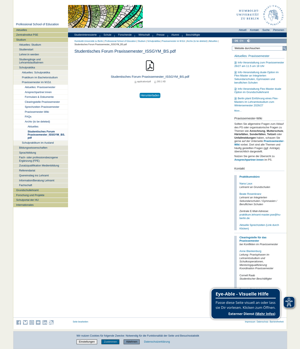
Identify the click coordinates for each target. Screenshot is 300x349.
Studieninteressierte (85, 34)
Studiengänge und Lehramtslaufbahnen (31, 61)
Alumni (175, 34)
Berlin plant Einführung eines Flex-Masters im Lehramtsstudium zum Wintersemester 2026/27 (256, 102)
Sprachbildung (27, 152)
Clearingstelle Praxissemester (42, 101)
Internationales (25, 204)
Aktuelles (21, 30)
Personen (278, 30)
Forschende (125, 34)
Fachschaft (25, 185)
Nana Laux (245, 183)
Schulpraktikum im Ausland (38, 142)
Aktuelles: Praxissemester (40, 87)
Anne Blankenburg (250, 251)
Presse (161, 34)
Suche (266, 30)
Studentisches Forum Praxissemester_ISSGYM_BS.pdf (46, 134)
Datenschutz (262, 322)
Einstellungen (87, 341)
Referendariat (27, 170)
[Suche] (285, 48)
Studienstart (26, 49)
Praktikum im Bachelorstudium (40, 77)
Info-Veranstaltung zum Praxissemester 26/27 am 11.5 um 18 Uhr (259, 64)
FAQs (28, 116)
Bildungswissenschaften (33, 147)
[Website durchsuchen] (259, 48)
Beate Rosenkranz (250, 193)
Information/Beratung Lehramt (36, 180)
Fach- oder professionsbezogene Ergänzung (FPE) (38, 159)
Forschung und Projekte (30, 195)
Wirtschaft (144, 34)
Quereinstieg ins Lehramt (34, 175)
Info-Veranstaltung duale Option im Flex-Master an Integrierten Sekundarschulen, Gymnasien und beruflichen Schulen (256, 77)
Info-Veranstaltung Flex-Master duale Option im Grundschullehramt (257, 90)
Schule (107, 34)
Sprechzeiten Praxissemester (42, 106)
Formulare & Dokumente (39, 96)
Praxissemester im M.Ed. (36, 82)
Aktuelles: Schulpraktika (36, 72)
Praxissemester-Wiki (37, 111)
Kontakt (254, 30)
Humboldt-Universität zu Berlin (88, 41)
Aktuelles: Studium (30, 44)
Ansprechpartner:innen (38, 92)
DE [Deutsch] (236, 40)
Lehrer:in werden (29, 54)
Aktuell (242, 30)
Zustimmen (110, 341)
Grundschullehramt (27, 190)
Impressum (250, 322)
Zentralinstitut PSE (27, 34)
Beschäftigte (193, 34)
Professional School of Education (37, 24)
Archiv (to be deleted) (37, 121)
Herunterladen (149, 95)
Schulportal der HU (27, 199)
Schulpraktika (27, 67)
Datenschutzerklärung (157, 341)
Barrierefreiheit (277, 322)
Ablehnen (131, 341)
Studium (21, 39)
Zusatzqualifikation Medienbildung (39, 165)
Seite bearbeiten (80, 322)
